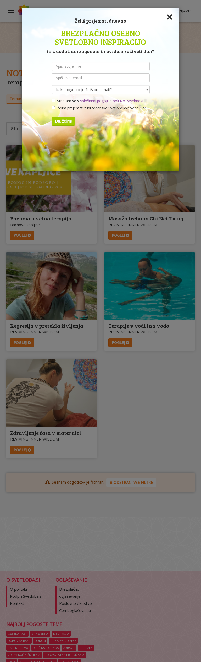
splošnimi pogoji (94, 100)
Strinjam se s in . (98, 100)
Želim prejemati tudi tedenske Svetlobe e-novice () (100, 107)
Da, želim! (63, 121)
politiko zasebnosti (128, 100)
